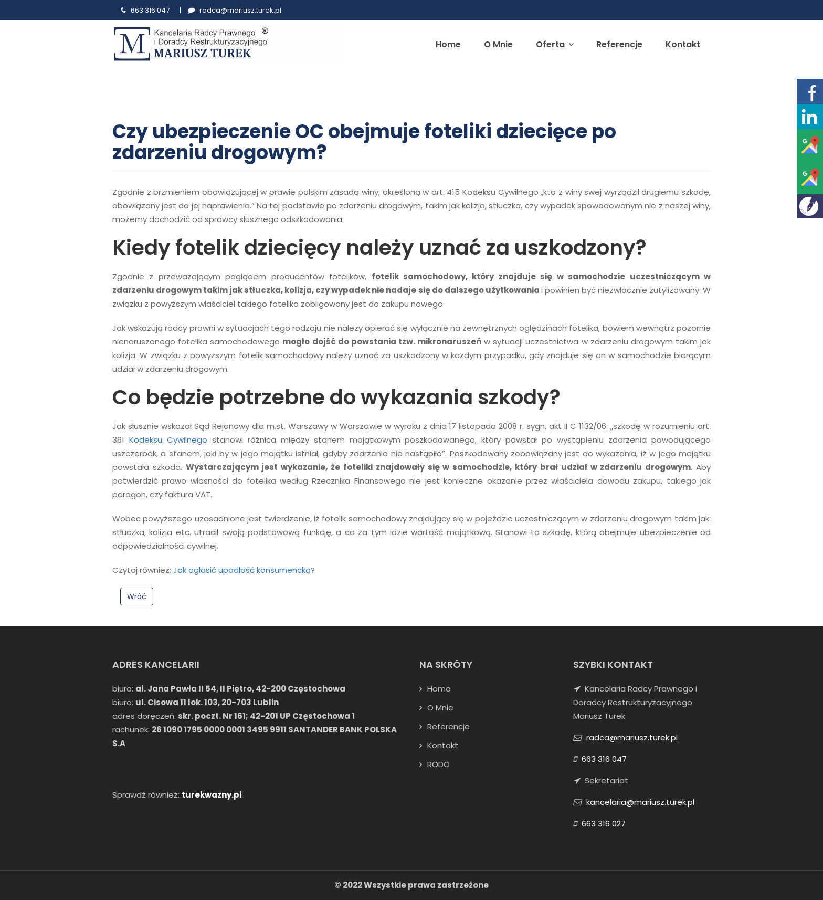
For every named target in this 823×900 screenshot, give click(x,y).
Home (448, 44)
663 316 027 (604, 823)
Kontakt (683, 44)
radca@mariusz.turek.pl (240, 10)
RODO (438, 764)
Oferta (554, 44)
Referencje (619, 44)
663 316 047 (150, 10)
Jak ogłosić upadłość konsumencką (242, 569)
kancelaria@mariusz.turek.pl (640, 802)
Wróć (136, 596)
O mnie (498, 44)
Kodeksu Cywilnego (168, 439)
